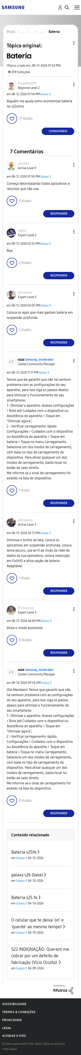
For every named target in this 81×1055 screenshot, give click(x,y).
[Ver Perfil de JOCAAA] (23, 163)
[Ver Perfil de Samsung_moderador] (39, 359)
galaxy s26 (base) (27, 874)
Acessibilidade (14, 1004)
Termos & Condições (19, 1012)
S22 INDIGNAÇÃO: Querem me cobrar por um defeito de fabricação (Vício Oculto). (40, 956)
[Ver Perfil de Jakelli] (22, 231)
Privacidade (12, 1020)
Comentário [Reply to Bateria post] (58, 131)
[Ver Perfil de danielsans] (25, 292)
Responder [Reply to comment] (58, 213)
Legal (6, 1028)
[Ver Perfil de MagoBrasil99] (27, 83)
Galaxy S (45, 94)
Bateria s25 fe (24, 897)
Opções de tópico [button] (66, 43)
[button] (67, 84)
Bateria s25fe (24, 852)
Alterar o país (14, 1036)
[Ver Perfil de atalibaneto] (25, 520)
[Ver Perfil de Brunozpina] (25, 608)
